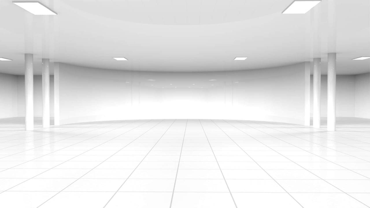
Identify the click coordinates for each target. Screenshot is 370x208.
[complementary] (352, 190)
